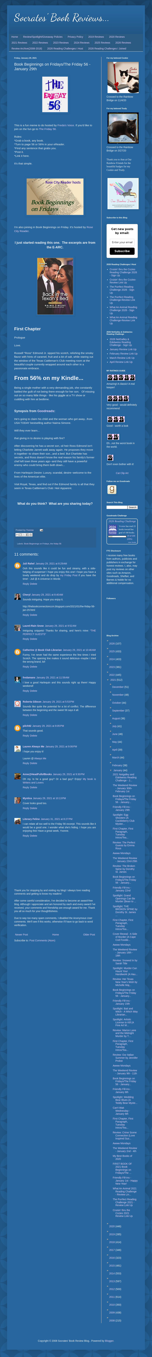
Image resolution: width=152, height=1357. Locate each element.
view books (132, 542)
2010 (112, 1304)
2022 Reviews (40, 42)
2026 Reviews (123, 42)
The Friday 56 (47, 128)
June (115, 734)
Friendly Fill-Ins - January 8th (122, 1091)
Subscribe (122, 251)
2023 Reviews (61, 42)
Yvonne (122, 526)
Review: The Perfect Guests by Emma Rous (124, 845)
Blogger (109, 1340)
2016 (112, 1257)
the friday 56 (55, 544)
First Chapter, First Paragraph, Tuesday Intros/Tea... (123, 833)
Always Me (40, 758)
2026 (112, 643)
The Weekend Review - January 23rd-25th (125, 860)
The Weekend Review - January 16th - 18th (125, 952)
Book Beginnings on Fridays (36, 544)
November (118, 694)
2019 (112, 1234)
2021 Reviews (19, 42)
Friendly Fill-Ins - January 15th (122, 1002)
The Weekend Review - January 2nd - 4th (125, 1150)
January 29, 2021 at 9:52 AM (60, 625)
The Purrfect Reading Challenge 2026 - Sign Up (122, 289)
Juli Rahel (28, 563)
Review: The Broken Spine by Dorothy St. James (124, 869)
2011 (112, 1296)
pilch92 (27, 725)
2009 (112, 1312)
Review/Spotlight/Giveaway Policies (43, 36)
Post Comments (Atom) (42, 940)
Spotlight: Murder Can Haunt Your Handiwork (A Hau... (125, 971)
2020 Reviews (117, 36)
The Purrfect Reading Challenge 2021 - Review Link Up (124, 1202)
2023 (112, 667)
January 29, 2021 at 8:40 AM (47, 594)
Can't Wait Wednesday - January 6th (121, 1110)
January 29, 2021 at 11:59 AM (52, 677)
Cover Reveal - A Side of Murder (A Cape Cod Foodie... (125, 936)
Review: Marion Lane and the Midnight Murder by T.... (124, 1033)
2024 (112, 659)
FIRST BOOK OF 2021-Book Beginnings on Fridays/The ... (122, 1168)
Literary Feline (31, 819)
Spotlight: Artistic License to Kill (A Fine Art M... (123, 1022)
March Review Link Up (122, 357)
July (114, 726)
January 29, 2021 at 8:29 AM (51, 563)
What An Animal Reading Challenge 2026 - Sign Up (123, 310)
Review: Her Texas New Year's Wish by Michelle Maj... (125, 982)
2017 (112, 1250)
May (115, 741)
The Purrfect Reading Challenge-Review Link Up (122, 300)
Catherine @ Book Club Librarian (42, 650)
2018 (112, 1242)
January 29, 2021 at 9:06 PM (61, 746)
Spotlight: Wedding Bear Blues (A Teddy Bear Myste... (125, 1100)
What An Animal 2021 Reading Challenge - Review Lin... (125, 1191)
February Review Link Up (124, 353)
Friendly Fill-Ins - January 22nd (122, 889)
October (117, 702)
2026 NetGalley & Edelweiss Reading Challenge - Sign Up (121, 342)
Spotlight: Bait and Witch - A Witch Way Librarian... (125, 1011)
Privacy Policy (75, 36)
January (118, 770)
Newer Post (21, 934)
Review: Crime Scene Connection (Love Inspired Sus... (125, 1135)
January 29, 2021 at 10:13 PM (49, 798)
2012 (112, 1289)
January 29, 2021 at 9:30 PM (69, 774)
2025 (112, 651)
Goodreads (45, 411)
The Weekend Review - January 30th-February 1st (125, 788)
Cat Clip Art (122, 473)
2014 (112, 1273)
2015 (112, 1265)
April (115, 749)
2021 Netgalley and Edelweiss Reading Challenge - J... (125, 777)
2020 (112, 1226)
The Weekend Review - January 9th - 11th (125, 1072)
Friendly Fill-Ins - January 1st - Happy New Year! (125, 1180)
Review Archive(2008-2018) (27, 48)
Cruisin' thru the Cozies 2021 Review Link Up (123, 1213)
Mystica (27, 798)
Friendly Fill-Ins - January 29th (122, 808)
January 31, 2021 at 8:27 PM (56, 819)
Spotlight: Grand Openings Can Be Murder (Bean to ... (124, 898)
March (116, 757)
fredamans (29, 677)
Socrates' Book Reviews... (62, 17)
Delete (33, 583)
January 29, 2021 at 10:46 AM (79, 650)
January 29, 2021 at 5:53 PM (58, 701)
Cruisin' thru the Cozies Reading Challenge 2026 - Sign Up (123, 272)
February (117, 765)
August (116, 718)
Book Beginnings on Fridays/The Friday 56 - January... (124, 799)
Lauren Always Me (33, 746)
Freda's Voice (66, 125)
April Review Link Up (121, 362)
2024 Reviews (81, 42)
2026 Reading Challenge (122, 521)
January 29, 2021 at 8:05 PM (48, 725)
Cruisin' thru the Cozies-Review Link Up (123, 281)
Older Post (89, 934)
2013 (112, 1281)
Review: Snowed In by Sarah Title (125, 962)
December (118, 687)
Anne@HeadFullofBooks (37, 774)
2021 (113, 679)
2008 (112, 1320)
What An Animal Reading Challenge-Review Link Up (123, 320)
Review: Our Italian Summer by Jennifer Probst (125, 1057)
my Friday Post (68, 575)
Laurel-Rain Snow (33, 625)
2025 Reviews (102, 42)
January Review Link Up (123, 349)
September (118, 710)
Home (14, 36)
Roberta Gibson (32, 701)
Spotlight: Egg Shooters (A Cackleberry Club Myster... (123, 819)
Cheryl (27, 594)
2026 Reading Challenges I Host (65, 48)
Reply (26, 583)
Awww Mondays (122, 853)
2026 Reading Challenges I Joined (107, 48)
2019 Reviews (96, 36)
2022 (112, 674)
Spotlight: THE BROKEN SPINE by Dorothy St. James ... (125, 911)
